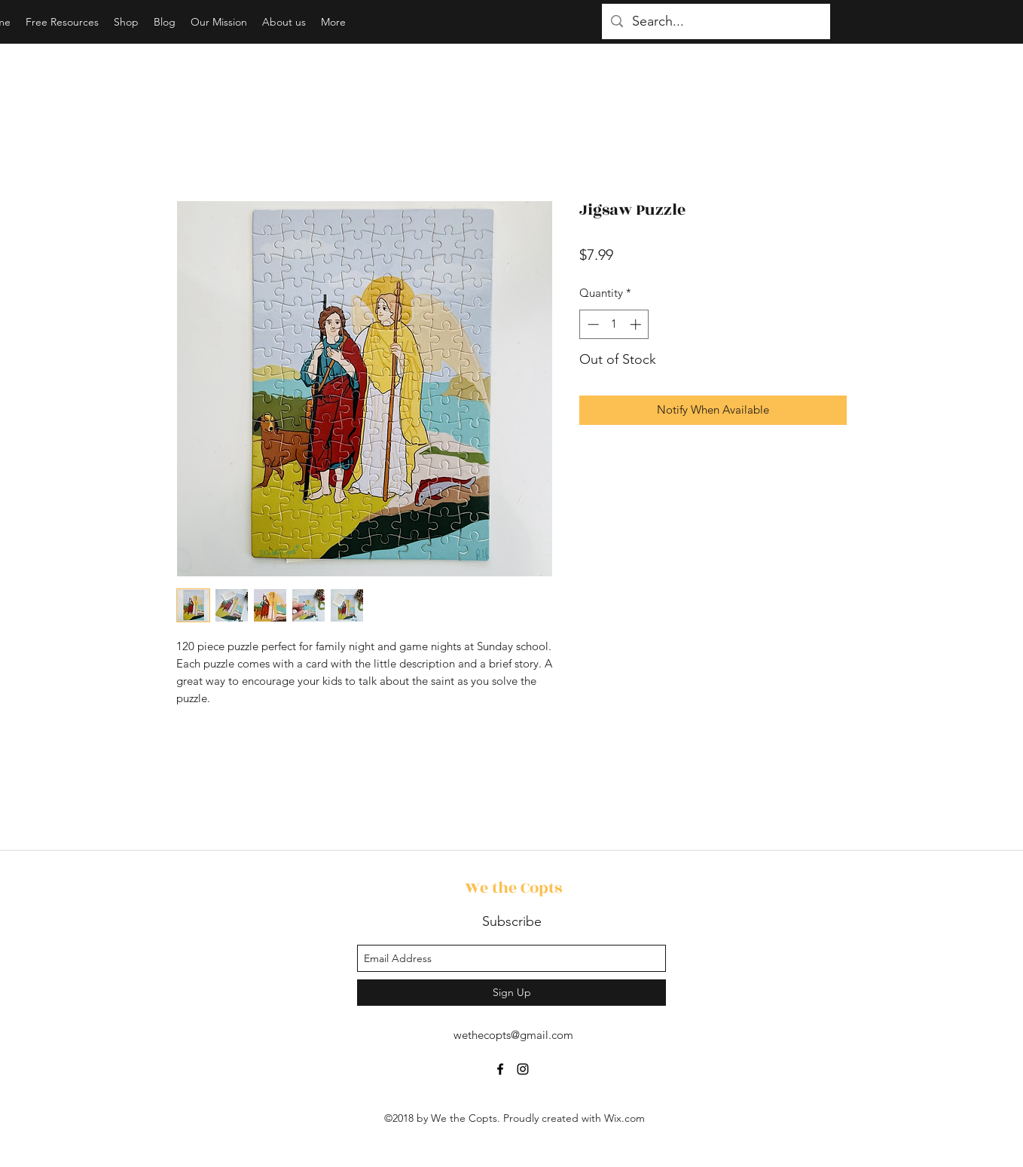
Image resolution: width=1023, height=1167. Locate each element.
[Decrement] (592, 324)
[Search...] (715, 22)
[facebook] (500, 1069)
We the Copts (513, 888)
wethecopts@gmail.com (513, 1035)
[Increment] (637, 324)
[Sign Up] (511, 992)
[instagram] (522, 1069)
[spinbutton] (614, 324)
